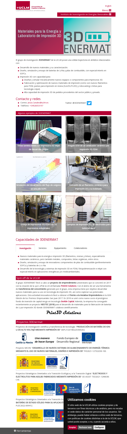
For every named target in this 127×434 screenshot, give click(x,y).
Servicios (43, 248)
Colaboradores (80, 248)
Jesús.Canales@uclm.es (38, 102)
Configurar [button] (99, 427)
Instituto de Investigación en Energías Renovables (86, 14)
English (108, 6)
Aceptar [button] (72, 427)
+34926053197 (36, 105)
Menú (106, 10)
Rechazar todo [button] (85, 427)
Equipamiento (60, 248)
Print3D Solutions (68, 286)
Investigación (25, 248)
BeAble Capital (67, 301)
